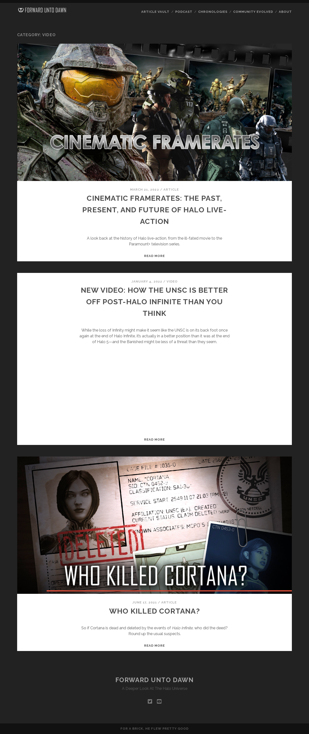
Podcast (183, 12)
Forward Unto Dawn (154, 680)
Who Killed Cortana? (154, 611)
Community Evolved (253, 12)
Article (171, 189)
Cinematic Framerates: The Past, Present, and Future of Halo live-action (154, 210)
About (285, 12)
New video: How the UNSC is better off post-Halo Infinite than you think (154, 302)
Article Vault (155, 12)
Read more (154, 256)
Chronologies (213, 12)
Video (172, 281)
